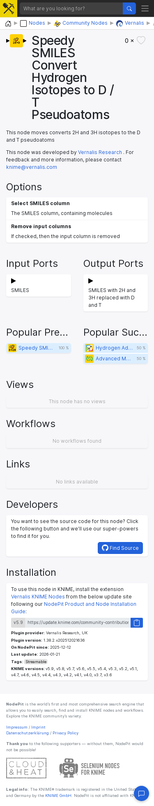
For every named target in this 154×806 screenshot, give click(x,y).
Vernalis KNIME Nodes (38, 596)
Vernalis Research (100, 152)
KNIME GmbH (57, 795)
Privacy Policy (65, 733)
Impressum (17, 727)
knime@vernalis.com (31, 167)
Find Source (120, 547)
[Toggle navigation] (145, 8)
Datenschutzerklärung (27, 733)
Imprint (38, 727)
